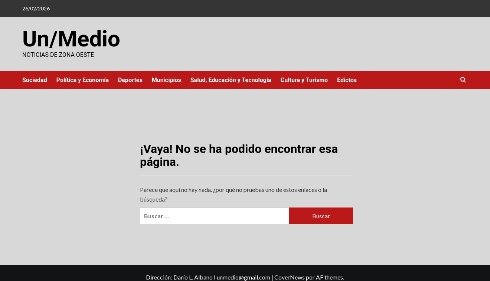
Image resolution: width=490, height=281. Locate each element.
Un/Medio (71, 39)
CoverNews (289, 277)
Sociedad (34, 80)
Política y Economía (82, 80)
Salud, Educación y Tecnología (230, 80)
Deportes (130, 80)
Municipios (166, 80)
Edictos (347, 80)
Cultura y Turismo (304, 80)
